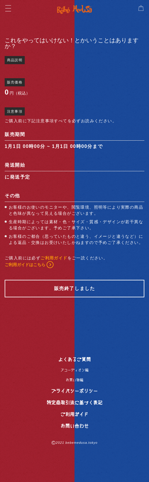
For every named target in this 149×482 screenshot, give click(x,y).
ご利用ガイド (74, 414)
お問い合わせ (74, 425)
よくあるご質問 (74, 359)
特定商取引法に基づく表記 (74, 402)
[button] (141, 8)
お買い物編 (74, 380)
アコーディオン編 (74, 370)
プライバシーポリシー (74, 390)
